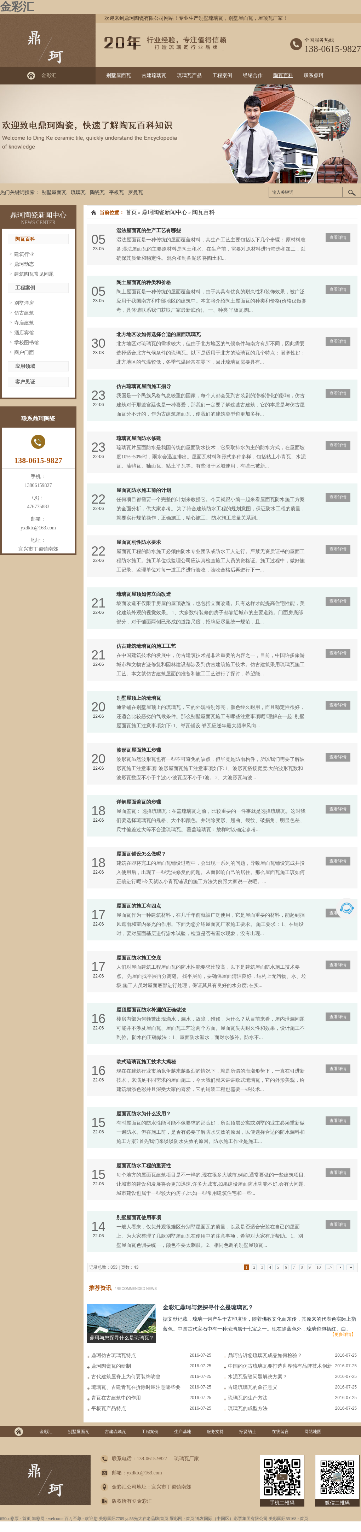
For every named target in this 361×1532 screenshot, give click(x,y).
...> (329, 1267)
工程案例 (222, 75)
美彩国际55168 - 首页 (288, 1518)
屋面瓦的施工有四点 (138, 906)
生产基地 (182, 1431)
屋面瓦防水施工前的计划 (143, 490)
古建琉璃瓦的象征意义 (252, 1387)
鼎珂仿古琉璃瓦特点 (113, 1355)
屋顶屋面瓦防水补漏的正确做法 (151, 1009)
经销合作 (253, 75)
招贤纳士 (247, 1431)
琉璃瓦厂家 (186, 1458)
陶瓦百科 (283, 75)
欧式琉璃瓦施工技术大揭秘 (146, 1061)
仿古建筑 (24, 313)
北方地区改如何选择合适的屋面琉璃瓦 (158, 334)
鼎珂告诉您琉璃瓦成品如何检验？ (265, 1355)
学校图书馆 (26, 342)
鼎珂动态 (24, 264)
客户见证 (25, 382)
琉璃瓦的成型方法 (248, 1408)
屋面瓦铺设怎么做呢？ (141, 854)
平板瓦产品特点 (108, 1408)
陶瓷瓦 (97, 192)
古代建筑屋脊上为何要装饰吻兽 (126, 1376)
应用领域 (25, 366)
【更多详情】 (343, 1334)
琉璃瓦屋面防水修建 (138, 438)
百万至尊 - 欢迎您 (81, 1518)
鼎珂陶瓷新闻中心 (38, 215)
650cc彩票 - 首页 (15, 1518)
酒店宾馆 (24, 332)
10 (318, 1267)
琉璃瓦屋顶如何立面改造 (143, 594)
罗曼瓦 (135, 192)
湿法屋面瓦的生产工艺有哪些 (148, 230)
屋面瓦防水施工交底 (138, 958)
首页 (131, 212)
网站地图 (312, 1431)
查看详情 (338, 237)
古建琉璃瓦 (154, 75)
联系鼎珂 (313, 75)
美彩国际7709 (111, 1518)
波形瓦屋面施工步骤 (138, 750)
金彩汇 (17, 6)
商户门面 (24, 352)
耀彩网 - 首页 (182, 1518)
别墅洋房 (24, 303)
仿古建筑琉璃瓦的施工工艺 (146, 646)
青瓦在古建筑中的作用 (116, 1398)
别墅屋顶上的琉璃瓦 (138, 698)
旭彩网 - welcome (47, 1518)
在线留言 (280, 1431)
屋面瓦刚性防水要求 (138, 542)
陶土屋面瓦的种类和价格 (143, 282)
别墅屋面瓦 (118, 75)
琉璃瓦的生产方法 (248, 1398)
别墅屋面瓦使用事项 (138, 1217)
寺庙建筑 (24, 322)
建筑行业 (24, 254)
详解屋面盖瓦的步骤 (138, 802)
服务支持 (215, 1431)
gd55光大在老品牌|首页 (146, 1518)
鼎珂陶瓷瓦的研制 (111, 1366)
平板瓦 (116, 192)
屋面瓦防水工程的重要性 (143, 1165)
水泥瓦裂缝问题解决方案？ (257, 1376)
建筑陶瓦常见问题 (34, 274)
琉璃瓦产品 (189, 75)
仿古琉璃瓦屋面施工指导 (143, 386)
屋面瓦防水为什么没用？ (143, 1113)
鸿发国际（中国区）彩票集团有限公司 (231, 1518)
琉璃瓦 (78, 192)
